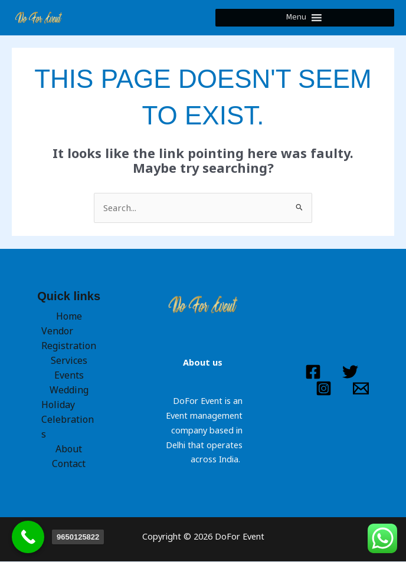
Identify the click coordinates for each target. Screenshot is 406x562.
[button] (297, 18)
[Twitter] (350, 373)
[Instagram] (324, 389)
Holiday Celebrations (66, 420)
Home (69, 317)
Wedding (69, 390)
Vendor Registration (67, 339)
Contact (69, 463)
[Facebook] (313, 373)
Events (69, 376)
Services (69, 361)
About (68, 448)
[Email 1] (361, 389)
